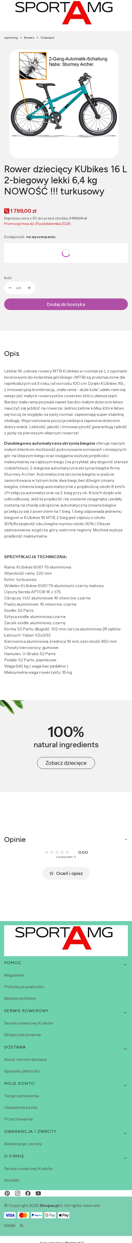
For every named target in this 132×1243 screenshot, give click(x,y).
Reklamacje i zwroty (23, 1143)
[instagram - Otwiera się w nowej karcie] (17, 1193)
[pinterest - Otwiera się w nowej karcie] (7, 1193)
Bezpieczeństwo (20, 998)
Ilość (8, 277)
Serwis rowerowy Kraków (28, 1023)
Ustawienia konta (20, 1107)
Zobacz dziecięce (66, 763)
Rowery (29, 37)
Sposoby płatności (22, 1071)
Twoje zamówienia (21, 1095)
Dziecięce (47, 37)
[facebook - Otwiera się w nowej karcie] (28, 1193)
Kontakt (11, 1180)
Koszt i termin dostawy (25, 1059)
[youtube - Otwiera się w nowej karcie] (38, 1193)
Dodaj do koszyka (66, 304)
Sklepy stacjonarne (22, 1034)
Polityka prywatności (24, 986)
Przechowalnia (18, 1119)
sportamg (11, 37)
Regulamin (14, 975)
